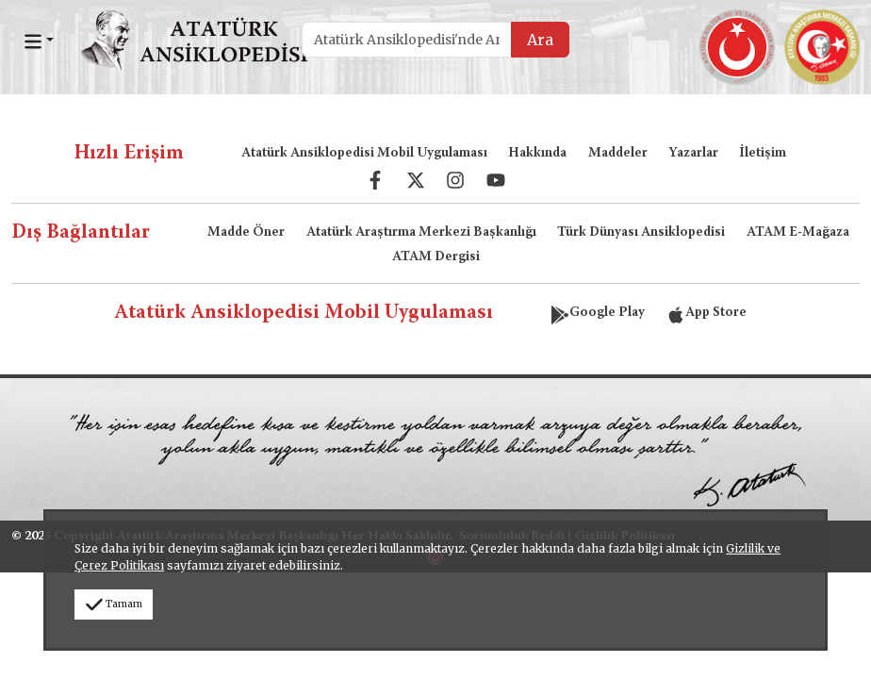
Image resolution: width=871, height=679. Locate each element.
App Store (706, 313)
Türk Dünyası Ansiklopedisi (641, 233)
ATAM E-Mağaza (798, 233)
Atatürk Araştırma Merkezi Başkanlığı (421, 233)
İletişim (762, 153)
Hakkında (537, 153)
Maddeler (618, 153)
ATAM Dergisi (436, 257)
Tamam (113, 604)
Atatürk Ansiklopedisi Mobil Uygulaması (364, 153)
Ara (540, 39)
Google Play (598, 313)
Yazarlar (693, 153)
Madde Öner (246, 233)
